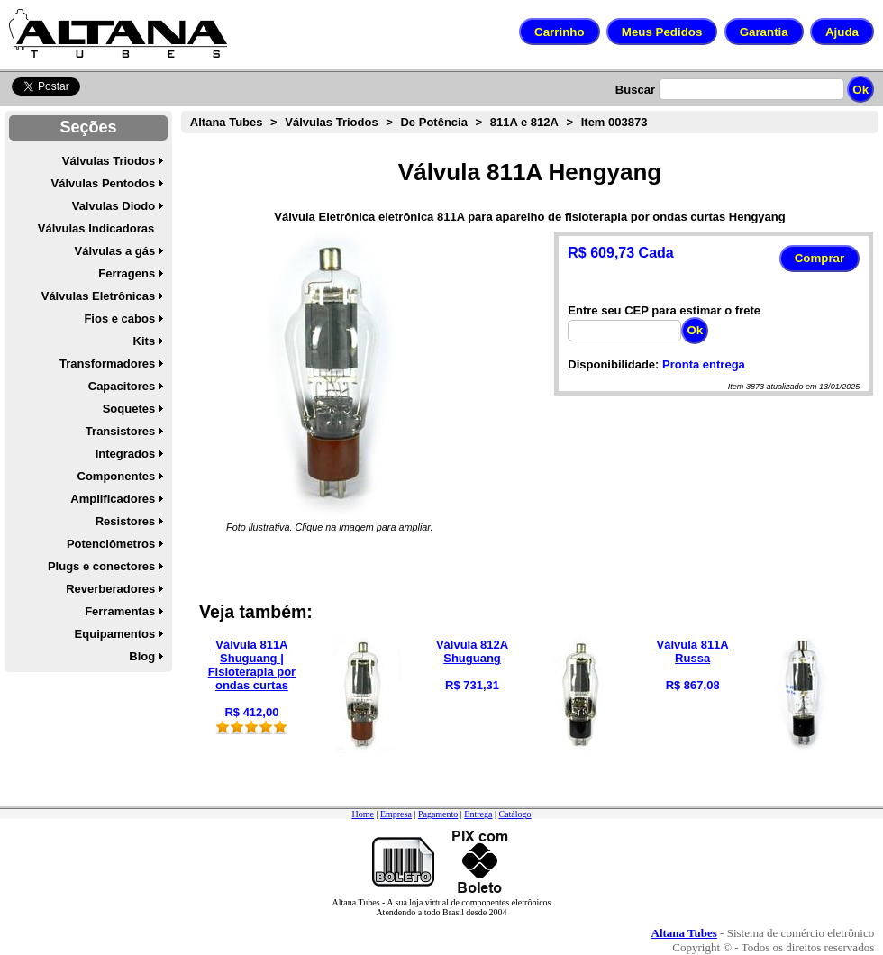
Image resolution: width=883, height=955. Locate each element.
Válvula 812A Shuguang (472, 651)
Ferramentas (120, 611)
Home (362, 814)
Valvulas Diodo (113, 206)
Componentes (116, 476)
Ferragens (126, 273)
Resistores (125, 521)
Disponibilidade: (613, 364)
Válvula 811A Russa (693, 651)
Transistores (120, 431)
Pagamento (438, 814)
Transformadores (107, 363)
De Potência (433, 122)
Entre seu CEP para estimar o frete (664, 310)
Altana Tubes (226, 122)
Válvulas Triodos (108, 161)
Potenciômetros (111, 543)
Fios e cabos (119, 318)
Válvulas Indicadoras (96, 228)
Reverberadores (110, 589)
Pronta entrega (703, 364)
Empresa (396, 814)
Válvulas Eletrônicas (98, 296)
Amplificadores (112, 498)
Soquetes (129, 408)
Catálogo (514, 814)
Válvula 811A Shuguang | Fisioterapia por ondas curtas (252, 665)
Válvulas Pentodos (103, 183)
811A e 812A (524, 122)
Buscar (635, 89)
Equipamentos (115, 634)
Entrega (478, 814)
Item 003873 (614, 122)
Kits (144, 341)
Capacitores (121, 386)
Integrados (125, 453)
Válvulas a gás (115, 251)
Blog (142, 656)
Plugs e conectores (101, 566)
